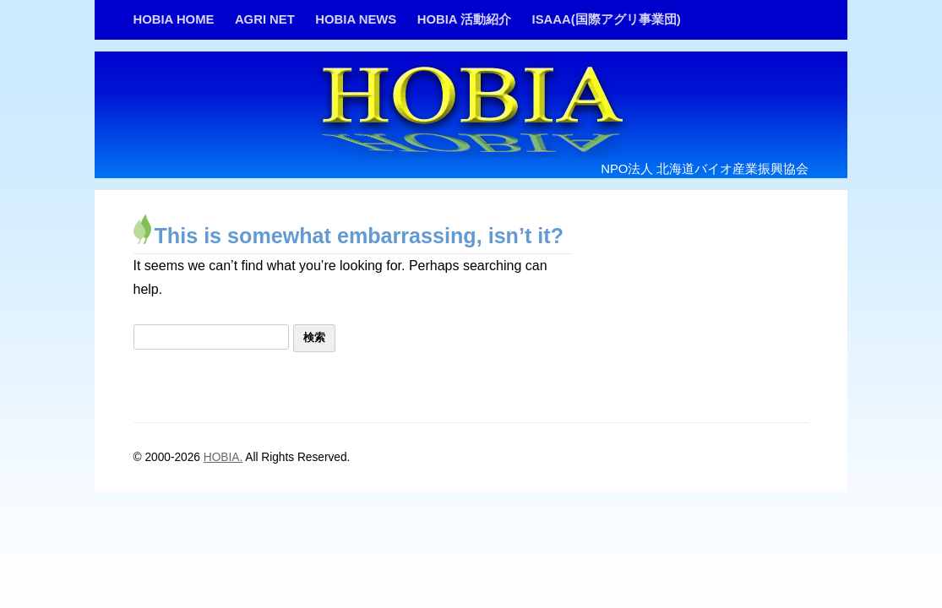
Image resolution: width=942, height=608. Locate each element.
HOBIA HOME (174, 19)
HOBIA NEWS (355, 19)
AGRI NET (265, 19)
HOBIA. (223, 457)
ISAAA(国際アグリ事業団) (606, 19)
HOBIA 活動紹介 (464, 19)
